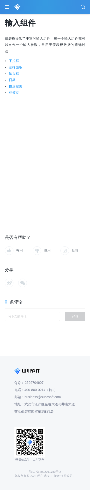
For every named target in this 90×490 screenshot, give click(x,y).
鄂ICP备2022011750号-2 (45, 471)
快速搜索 (15, 86)
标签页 (14, 92)
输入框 (14, 74)
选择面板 (15, 67)
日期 (12, 80)
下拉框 (14, 61)
